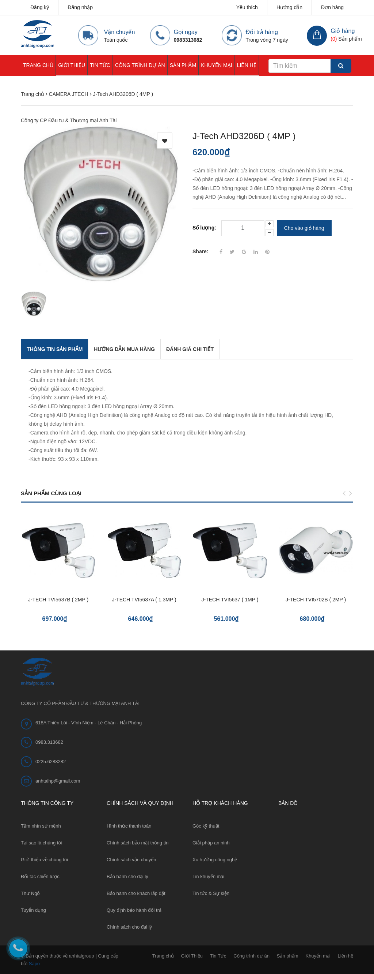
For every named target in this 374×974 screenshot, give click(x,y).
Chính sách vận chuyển (131, 859)
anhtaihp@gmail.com (57, 781)
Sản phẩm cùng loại (51, 493)
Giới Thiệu (71, 65)
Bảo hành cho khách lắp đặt (136, 893)
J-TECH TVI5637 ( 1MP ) (230, 599)
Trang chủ (38, 65)
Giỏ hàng (343, 31)
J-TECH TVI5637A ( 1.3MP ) (144, 599)
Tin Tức (100, 65)
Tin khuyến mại (208, 876)
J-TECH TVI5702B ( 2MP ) (316, 599)
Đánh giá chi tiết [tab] (190, 349)
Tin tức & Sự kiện (210, 893)
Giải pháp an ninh (211, 843)
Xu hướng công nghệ (214, 859)
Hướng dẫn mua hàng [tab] (124, 349)
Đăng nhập (80, 7)
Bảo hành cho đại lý (127, 876)
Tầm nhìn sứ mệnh (41, 826)
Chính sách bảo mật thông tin (137, 843)
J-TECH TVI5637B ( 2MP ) (58, 599)
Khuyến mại (216, 65)
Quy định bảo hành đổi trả (134, 910)
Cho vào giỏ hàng (304, 228)
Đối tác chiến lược (40, 876)
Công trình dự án (140, 65)
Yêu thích (247, 7)
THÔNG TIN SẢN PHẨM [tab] (55, 349)
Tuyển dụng (33, 910)
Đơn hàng (332, 7)
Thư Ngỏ (30, 893)
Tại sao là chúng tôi (41, 843)
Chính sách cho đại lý (129, 927)
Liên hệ (246, 65)
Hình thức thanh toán (129, 826)
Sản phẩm (183, 65)
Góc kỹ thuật (205, 826)
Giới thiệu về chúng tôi (44, 859)
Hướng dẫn (289, 7)
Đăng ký (39, 7)
